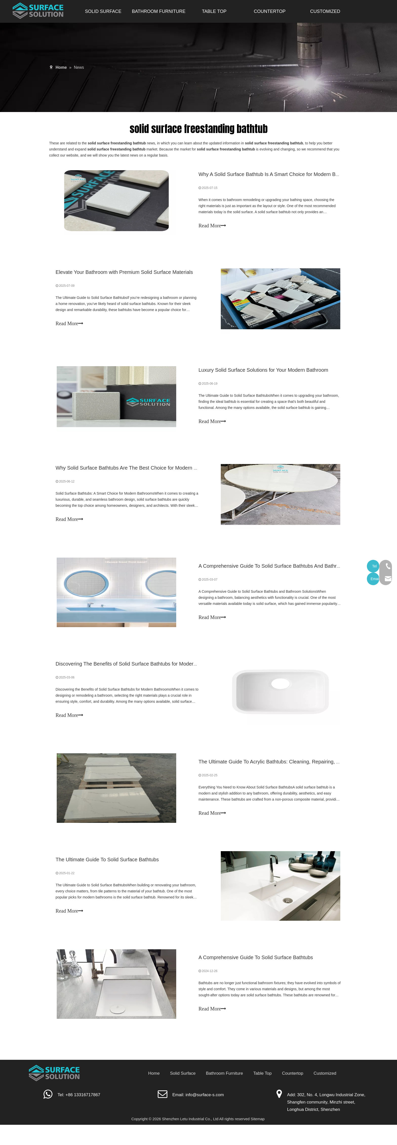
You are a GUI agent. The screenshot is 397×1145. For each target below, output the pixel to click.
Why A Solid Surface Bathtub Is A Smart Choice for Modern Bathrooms (277, 175)
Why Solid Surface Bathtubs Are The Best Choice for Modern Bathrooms (138, 475)
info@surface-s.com (205, 1114)
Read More (212, 226)
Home (154, 1093)
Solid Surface (182, 1093)
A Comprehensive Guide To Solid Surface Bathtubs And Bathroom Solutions (283, 576)
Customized (325, 1093)
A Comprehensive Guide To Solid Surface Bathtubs (255, 976)
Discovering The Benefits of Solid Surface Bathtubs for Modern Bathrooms (140, 676)
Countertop (292, 1093)
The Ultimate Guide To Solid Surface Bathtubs (108, 876)
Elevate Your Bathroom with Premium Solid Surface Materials (125, 275)
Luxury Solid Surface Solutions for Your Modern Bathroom (263, 375)
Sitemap (258, 1139)
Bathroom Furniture (224, 1093)
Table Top (262, 1093)
